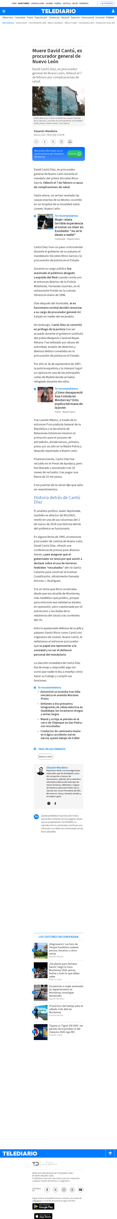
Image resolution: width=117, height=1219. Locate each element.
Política (110, 17)
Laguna (49, 3)
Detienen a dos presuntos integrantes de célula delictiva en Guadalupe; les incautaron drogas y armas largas (62, 709)
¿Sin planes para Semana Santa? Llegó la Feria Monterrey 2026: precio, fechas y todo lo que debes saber (64, 970)
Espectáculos (40, 17)
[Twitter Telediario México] (55, 1189)
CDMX (14, 3)
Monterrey (24, 3)
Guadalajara (37, 3)
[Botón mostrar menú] (3, 11)
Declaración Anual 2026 (105, 23)
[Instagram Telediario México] (64, 1189)
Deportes (75, 17)
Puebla (57, 3)
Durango (84, 3)
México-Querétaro (55, 23)
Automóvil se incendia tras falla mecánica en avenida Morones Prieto (60, 695)
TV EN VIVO (108, 3)
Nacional (65, 17)
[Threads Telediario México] (72, 1189)
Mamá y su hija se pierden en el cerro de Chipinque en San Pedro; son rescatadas (61, 722)
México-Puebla (71, 23)
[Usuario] (113, 10)
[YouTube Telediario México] (80, 1189)
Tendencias (54, 17)
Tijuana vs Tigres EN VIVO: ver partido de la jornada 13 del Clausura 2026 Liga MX (66, 1029)
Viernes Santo (21, 23)
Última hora (7, 17)
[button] (36, 142)
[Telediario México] (58, 11)
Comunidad (20, 17)
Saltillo (67, 3)
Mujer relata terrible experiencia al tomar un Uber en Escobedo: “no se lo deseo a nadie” (69, 227)
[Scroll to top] (110, 1153)
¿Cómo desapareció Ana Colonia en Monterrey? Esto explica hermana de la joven (69, 400)
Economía (100, 17)
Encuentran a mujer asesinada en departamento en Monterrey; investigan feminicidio (66, 991)
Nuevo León (45, 756)
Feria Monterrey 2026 (37, 23)
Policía (30, 17)
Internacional (88, 17)
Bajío (75, 3)
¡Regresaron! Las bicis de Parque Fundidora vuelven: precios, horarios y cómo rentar (64, 949)
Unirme (72, 153)
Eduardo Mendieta (45, 131)
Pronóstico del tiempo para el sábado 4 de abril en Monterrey (66, 1009)
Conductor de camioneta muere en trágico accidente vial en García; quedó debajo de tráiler (61, 734)
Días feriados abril (86, 23)
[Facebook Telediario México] (47, 1189)
